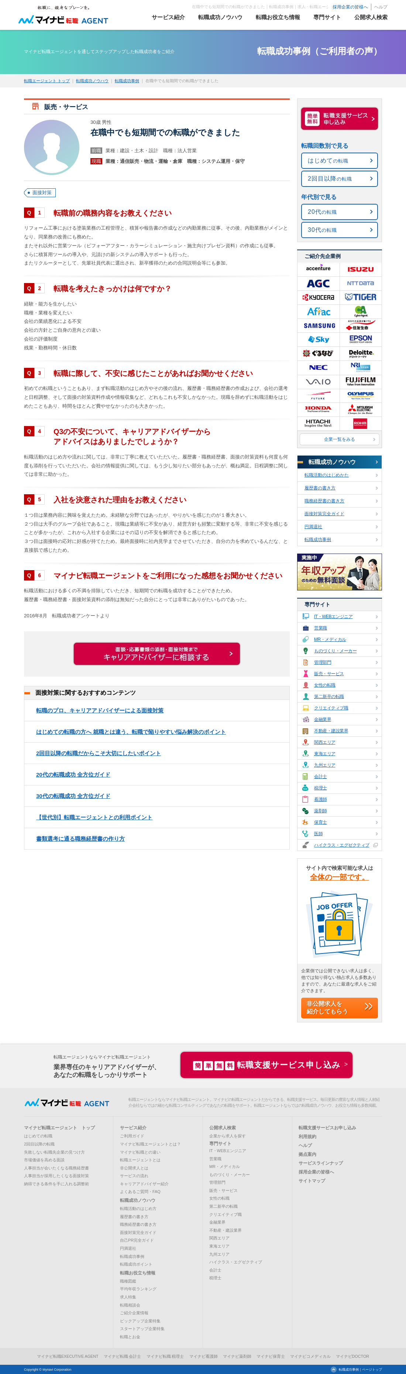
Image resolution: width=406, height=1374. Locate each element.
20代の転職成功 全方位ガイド (73, 774)
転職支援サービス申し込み (267, 1065)
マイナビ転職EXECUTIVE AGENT (68, 1356)
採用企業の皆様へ (350, 7)
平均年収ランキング (138, 1289)
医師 (340, 833)
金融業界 (340, 719)
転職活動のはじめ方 (138, 1208)
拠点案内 (307, 1154)
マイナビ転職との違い (140, 1152)
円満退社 (341, 526)
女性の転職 (340, 684)
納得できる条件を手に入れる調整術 (56, 1184)
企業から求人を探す (227, 1136)
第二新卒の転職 (340, 696)
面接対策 (42, 192)
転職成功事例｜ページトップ (360, 1369)
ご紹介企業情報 (134, 1313)
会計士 (340, 776)
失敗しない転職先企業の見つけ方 (54, 1152)
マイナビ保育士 (271, 1356)
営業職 (340, 627)
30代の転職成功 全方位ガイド (73, 796)
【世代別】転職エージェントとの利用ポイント (94, 817)
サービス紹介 (133, 1127)
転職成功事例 (127, 81)
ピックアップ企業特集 (140, 1321)
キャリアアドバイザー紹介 (144, 1184)
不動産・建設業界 (340, 730)
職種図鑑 (128, 1281)
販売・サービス (340, 673)
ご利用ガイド (132, 1136)
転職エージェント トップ (47, 81)
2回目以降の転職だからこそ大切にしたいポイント (98, 753)
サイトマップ (312, 1180)
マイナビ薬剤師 (237, 1356)
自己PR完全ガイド (137, 1240)
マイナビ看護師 (203, 1356)
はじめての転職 (38, 1136)
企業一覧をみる (349, 439)
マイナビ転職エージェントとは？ (150, 1144)
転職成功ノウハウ (92, 81)
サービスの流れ (134, 1176)
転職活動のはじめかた (341, 475)
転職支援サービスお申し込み (327, 1127)
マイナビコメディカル (310, 1356)
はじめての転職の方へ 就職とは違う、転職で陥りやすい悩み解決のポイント (131, 732)
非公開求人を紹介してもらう (327, 1008)
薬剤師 (340, 810)
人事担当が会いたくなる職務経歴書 (56, 1168)
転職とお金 (130, 1337)
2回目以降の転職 (39, 1144)
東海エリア (340, 753)
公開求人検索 (222, 1127)
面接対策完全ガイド (341, 513)
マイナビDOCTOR (352, 1356)
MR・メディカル (340, 639)
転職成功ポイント (136, 1264)
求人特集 (128, 1297)
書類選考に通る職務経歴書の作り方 (80, 839)
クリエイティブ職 (340, 707)
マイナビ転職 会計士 (122, 1356)
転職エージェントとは (140, 1160)
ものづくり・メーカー (340, 650)
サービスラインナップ (321, 1163)
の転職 (328, 160)
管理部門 (340, 662)
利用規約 (307, 1136)
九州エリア (340, 764)
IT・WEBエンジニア (340, 616)
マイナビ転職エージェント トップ (59, 1127)
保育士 (340, 822)
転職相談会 (130, 1305)
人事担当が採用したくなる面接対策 (56, 1176)
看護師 (340, 799)
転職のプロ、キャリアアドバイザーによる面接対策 (100, 710)
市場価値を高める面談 (44, 1160)
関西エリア (340, 742)
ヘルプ (381, 7)
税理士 (340, 787)
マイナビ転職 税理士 (165, 1356)
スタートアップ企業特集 (142, 1328)
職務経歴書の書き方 (341, 500)
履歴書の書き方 (341, 488)
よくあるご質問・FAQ (140, 1191)
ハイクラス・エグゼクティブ (340, 844)
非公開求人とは (134, 1168)
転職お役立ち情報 (137, 1273)
